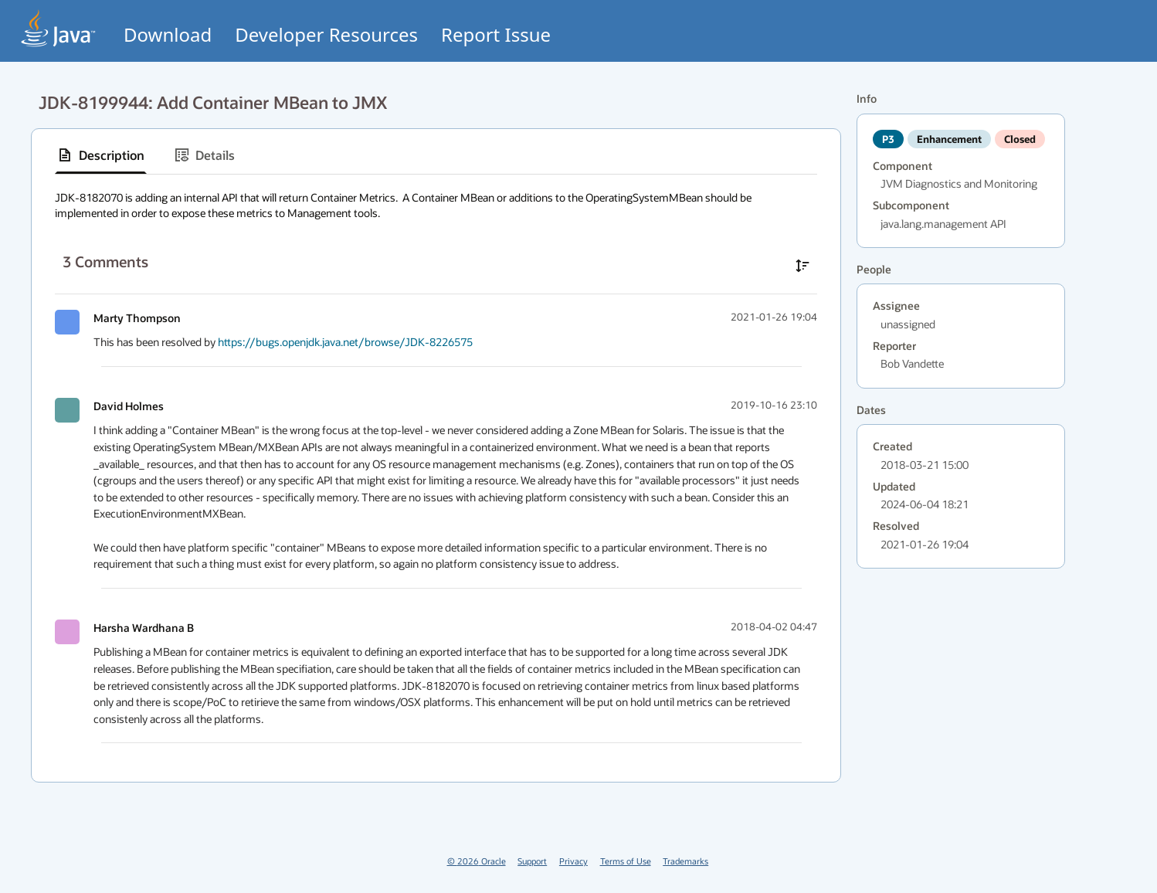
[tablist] (436, 156)
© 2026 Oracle (476, 861)
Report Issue (496, 34)
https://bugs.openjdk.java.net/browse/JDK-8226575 (345, 341)
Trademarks (685, 861)
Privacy (573, 861)
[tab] (100, 155)
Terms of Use (625, 861)
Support (532, 861)
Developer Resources (326, 34)
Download (168, 34)
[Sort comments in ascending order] (802, 266)
